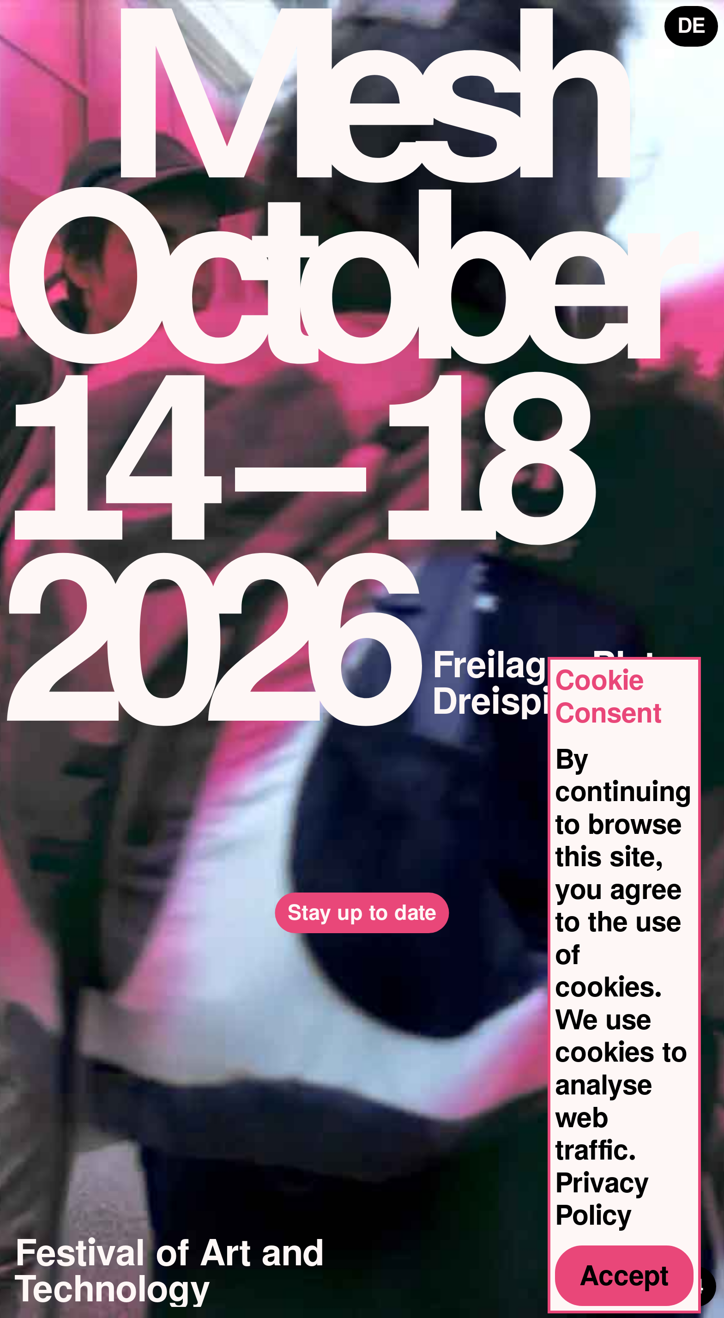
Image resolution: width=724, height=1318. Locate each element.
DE (693, 24)
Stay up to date (362, 906)
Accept (624, 1276)
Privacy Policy (602, 1199)
